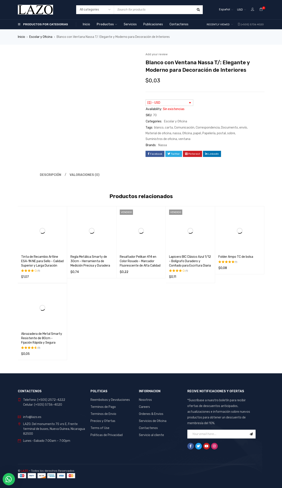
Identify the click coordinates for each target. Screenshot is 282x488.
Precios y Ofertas (102, 421)
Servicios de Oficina (152, 421)
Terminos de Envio (103, 414)
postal (221, 133)
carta (169, 127)
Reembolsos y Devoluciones (110, 400)
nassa (177, 133)
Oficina (187, 133)
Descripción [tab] (50, 175)
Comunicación (184, 127)
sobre (231, 133)
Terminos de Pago (103, 407)
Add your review (157, 54)
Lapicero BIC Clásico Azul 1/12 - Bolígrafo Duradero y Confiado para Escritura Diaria (190, 261)
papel (197, 133)
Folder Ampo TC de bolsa (235, 257)
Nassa (162, 145)
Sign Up (251, 434)
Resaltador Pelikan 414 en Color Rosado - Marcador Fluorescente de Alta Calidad (140, 261)
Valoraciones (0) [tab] (85, 175)
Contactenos (148, 428)
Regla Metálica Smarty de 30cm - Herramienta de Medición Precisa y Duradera (90, 261)
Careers (144, 407)
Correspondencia (208, 127)
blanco (159, 127)
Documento (229, 127)
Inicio (21, 37)
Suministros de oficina (161, 139)
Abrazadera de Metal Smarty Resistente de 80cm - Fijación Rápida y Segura (41, 338)
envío (243, 127)
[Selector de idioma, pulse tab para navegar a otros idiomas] (226, 10)
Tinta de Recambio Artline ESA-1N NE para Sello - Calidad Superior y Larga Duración (42, 261)
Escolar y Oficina (40, 37)
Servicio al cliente (151, 435)
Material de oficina (158, 133)
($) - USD (153, 103)
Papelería (209, 133)
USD (240, 9)
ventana (184, 139)
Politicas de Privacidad (106, 435)
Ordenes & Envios (151, 414)
